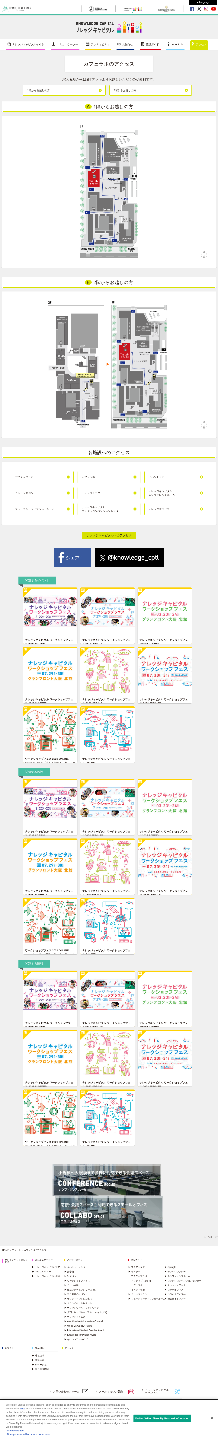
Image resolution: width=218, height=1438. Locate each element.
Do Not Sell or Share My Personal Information (162, 1418)
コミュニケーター (67, 44)
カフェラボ (88, 477)
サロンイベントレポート (78, 1303)
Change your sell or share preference (28, 1434)
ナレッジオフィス (159, 509)
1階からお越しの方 (38, 90)
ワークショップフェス (77, 1280)
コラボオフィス (174, 1289)
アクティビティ (100, 44)
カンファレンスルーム (177, 1276)
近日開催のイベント (76, 1294)
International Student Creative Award (84, 1330)
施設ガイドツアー (175, 1298)
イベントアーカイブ (76, 1339)
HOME (5, 1250)
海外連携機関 (40, 1369)
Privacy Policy (15, 1430)
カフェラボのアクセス (35, 1250)
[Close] (212, 1418)
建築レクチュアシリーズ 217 (80, 1289)
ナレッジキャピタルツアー (47, 1267)
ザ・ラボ (134, 1271)
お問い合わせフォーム (66, 1391)
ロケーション (40, 1364)
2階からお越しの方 (125, 90)
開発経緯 (38, 1360)
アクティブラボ (24, 477)
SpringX (170, 1267)
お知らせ (127, 44)
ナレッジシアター (92, 493)
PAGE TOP (212, 1237)
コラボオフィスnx (175, 1294)
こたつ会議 (71, 1285)
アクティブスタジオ (141, 1280)
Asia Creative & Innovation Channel (83, 1321)
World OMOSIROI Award (78, 1326)
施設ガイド (152, 44)
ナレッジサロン (24, 493)
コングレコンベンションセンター (183, 1280)
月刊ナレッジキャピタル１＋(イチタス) (85, 1312)
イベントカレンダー (76, 1267)
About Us (177, 44)
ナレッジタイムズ (74, 1317)
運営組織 (38, 1355)
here (22, 1408)
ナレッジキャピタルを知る (28, 44)
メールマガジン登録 (111, 1391)
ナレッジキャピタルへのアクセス (109, 535)
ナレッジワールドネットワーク (81, 1307)
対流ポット (71, 1276)
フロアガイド (136, 1267)
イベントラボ (156, 477)
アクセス (201, 44)
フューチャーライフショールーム (35, 509)
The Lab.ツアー (41, 1271)
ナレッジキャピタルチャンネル (157, 1391)
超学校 (69, 1271)
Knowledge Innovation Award (80, 1335)
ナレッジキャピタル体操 (46, 1276)
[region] (109, 1418)
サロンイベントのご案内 (78, 1298)
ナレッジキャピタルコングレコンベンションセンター (101, 509)
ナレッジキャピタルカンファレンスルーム (162, 493)
